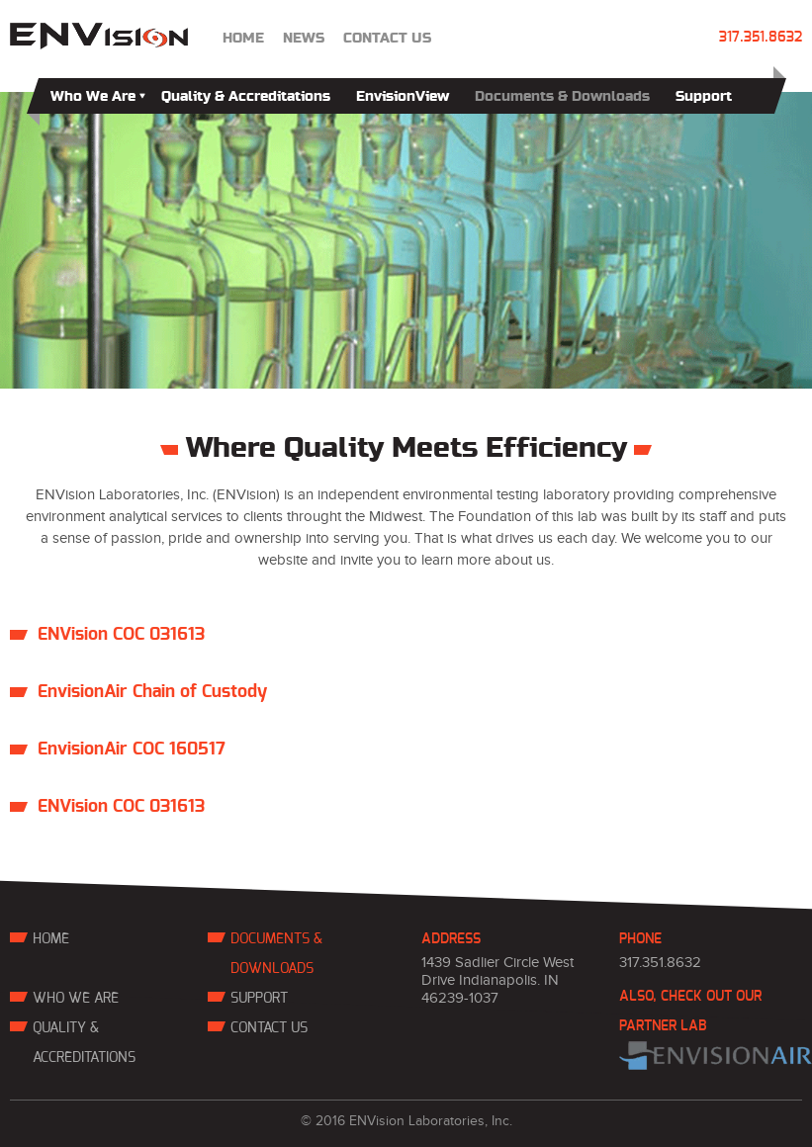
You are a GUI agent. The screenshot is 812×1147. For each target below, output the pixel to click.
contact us (387, 38)
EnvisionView (402, 96)
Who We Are (97, 96)
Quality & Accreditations (245, 96)
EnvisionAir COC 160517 (132, 749)
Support (704, 96)
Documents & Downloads (562, 96)
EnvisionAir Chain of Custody (152, 692)
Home (243, 38)
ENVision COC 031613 (121, 635)
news (303, 38)
